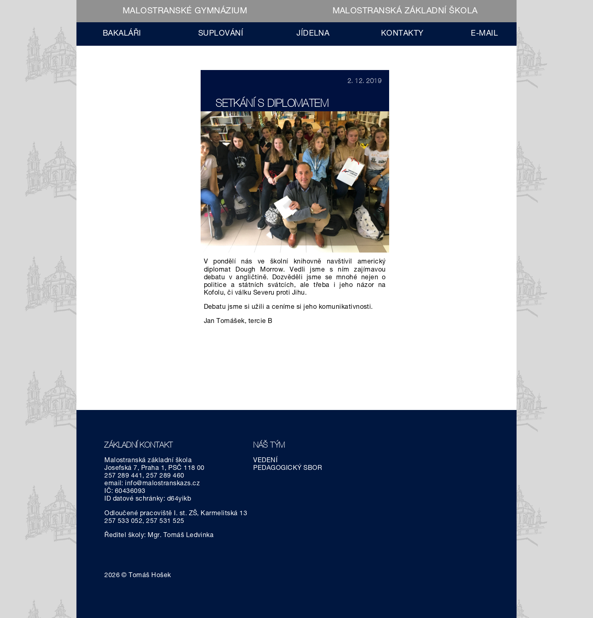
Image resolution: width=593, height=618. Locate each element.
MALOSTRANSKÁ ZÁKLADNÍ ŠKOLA (405, 11)
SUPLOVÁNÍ (220, 34)
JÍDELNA (312, 34)
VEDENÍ (265, 461)
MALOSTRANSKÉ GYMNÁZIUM (185, 11)
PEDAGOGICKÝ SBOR (287, 468)
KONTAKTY (402, 34)
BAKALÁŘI (122, 34)
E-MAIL (484, 34)
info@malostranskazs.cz (162, 484)
